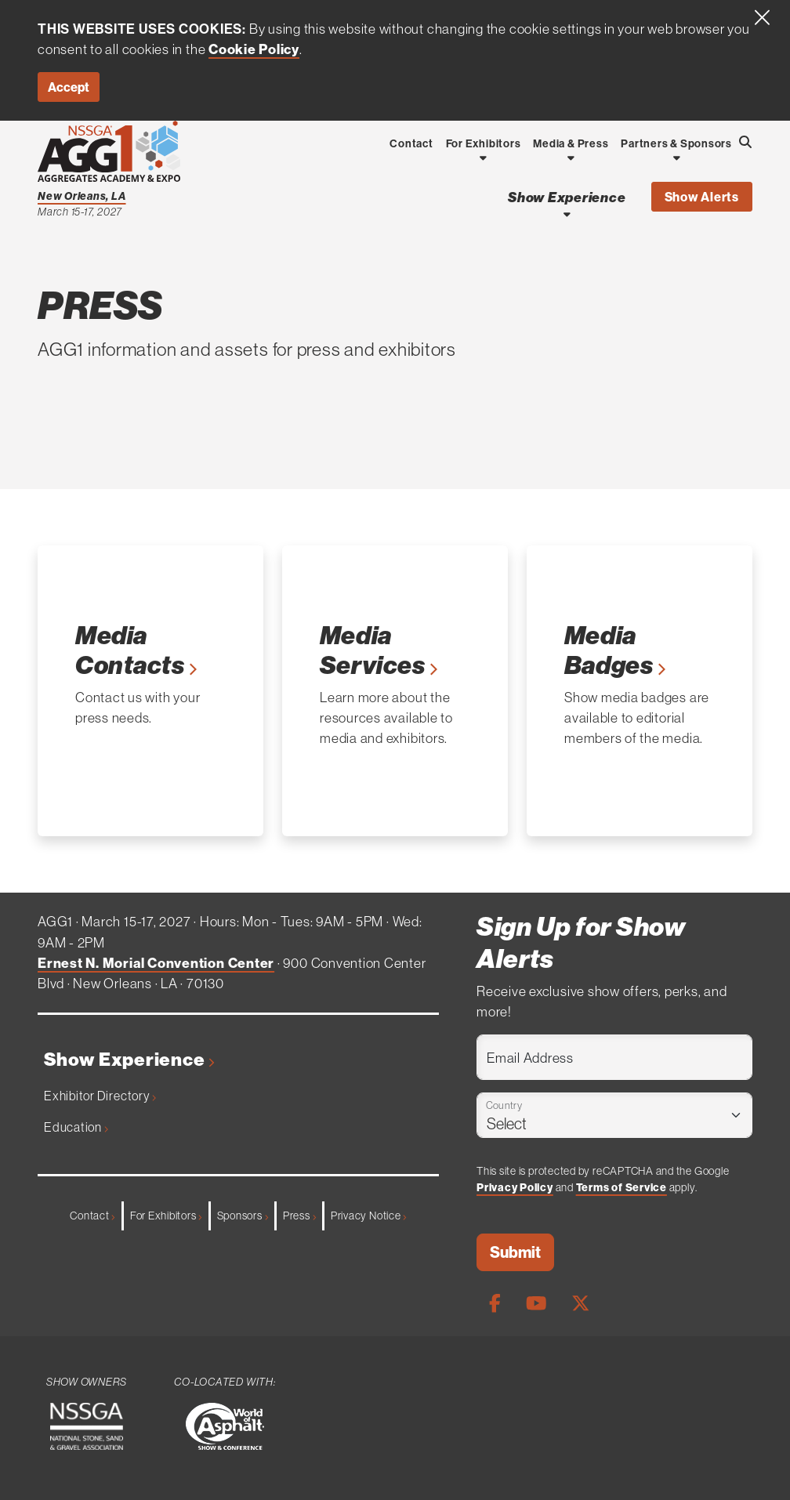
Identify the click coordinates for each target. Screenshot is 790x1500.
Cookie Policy (253, 49)
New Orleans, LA (82, 196)
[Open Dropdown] (483, 157)
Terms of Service (621, 1187)
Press (299, 1215)
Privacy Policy (515, 1187)
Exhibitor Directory (100, 1095)
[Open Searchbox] (745, 142)
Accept (68, 87)
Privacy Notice (369, 1215)
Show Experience (129, 1060)
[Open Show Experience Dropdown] (567, 213)
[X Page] (581, 1303)
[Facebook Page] (495, 1303)
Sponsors (242, 1215)
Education (76, 1127)
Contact (92, 1215)
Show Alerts (702, 197)
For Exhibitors (166, 1215)
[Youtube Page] (536, 1303)
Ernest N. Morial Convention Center (156, 963)
